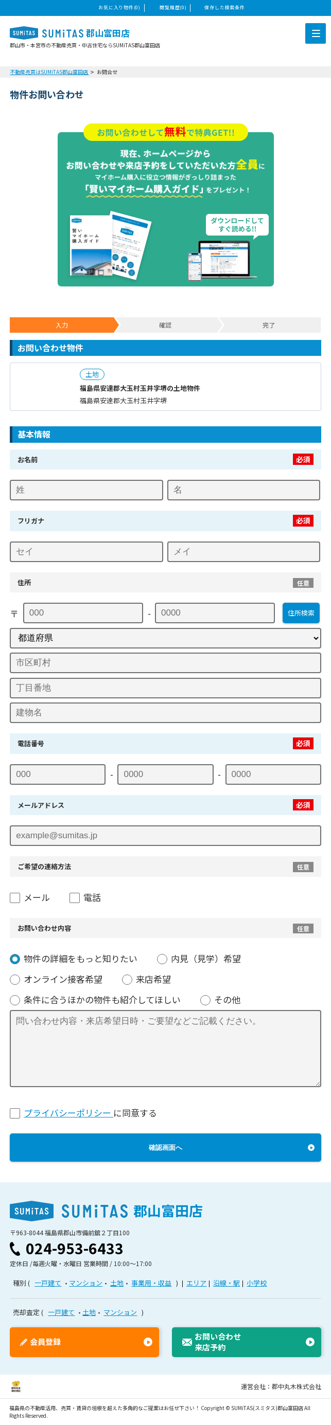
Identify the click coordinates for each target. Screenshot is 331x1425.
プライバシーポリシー (68, 1112)
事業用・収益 (151, 1283)
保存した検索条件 (224, 7)
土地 (117, 1283)
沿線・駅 (226, 1283)
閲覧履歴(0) (173, 7)
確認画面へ (165, 1147)
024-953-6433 (75, 1248)
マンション (85, 1283)
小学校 (257, 1283)
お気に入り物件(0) (119, 7)
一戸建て (47, 1283)
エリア (196, 1283)
